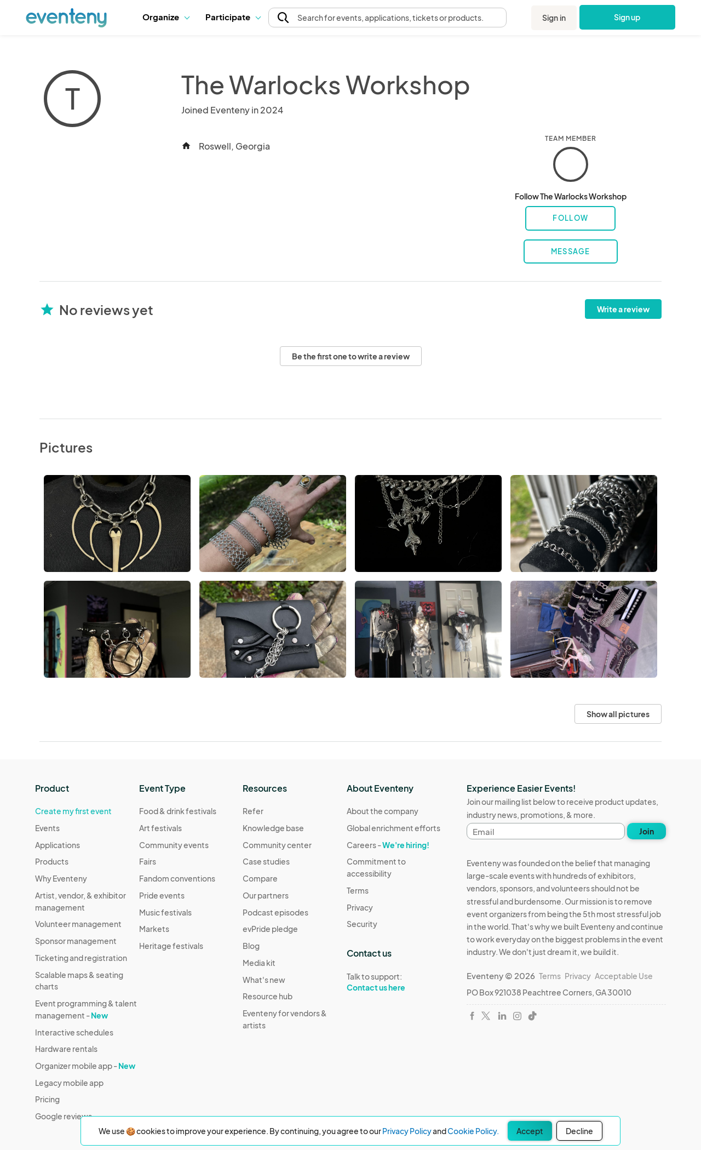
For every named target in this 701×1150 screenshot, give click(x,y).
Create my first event (73, 811)
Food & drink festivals (177, 811)
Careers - (388, 845)
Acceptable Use (624, 976)
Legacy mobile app (69, 1083)
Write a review (623, 309)
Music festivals (165, 912)
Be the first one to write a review (351, 356)
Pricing (47, 1099)
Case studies (266, 861)
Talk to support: (399, 982)
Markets (154, 929)
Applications (57, 845)
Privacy (360, 907)
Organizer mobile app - (85, 1066)
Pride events (162, 895)
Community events (174, 845)
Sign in (554, 17)
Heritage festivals (171, 946)
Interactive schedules (74, 1032)
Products (51, 861)
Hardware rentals (66, 1049)
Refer (253, 811)
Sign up (627, 17)
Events (47, 828)
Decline (579, 1131)
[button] (165, 17)
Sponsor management (76, 941)
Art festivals (160, 828)
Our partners (266, 895)
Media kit (259, 963)
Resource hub (267, 996)
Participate (232, 17)
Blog (251, 946)
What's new (264, 980)
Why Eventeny (61, 878)
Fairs (147, 861)
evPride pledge (270, 929)
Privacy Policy (407, 1131)
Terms (358, 890)
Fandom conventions (177, 878)
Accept (529, 1131)
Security (362, 924)
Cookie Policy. (473, 1131)
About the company (382, 811)
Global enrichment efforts (393, 828)
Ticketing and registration (81, 958)
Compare (260, 878)
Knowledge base (273, 828)
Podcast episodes (275, 912)
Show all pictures (618, 714)
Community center (277, 845)
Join (646, 831)
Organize (165, 17)
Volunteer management (78, 924)
